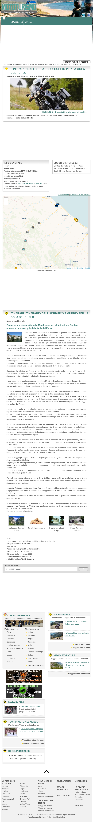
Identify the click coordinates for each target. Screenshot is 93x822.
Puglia (30, 639)
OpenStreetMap (78, 268)
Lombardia (11, 658)
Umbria (30, 655)
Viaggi (40, 791)
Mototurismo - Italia (36, 665)
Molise (30, 632)
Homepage (8, 64)
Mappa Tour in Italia (81, 648)
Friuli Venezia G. (8, 799)
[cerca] (41, 569)
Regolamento (33, 817)
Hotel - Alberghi (81, 792)
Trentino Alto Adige (35, 652)
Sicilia (29, 645)
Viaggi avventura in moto (79, 674)
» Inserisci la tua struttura (80, 195)
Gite (40, 786)
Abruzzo (10, 632)
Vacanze (41, 794)
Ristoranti (78, 800)
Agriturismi (79, 797)
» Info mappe (63, 195)
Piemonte (31, 635)
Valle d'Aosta (32, 658)
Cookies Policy (59, 817)
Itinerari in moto (20, 64)
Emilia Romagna (13, 645)
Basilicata (11, 635)
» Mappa (28, 22)
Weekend (42, 789)
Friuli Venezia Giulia (15, 648)
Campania (11, 642)
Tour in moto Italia (82, 644)
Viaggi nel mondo (45, 805)
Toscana (30, 648)
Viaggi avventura (45, 808)
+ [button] (6, 199)
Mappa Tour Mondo (46, 811)
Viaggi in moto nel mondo (33, 740)
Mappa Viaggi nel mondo (33, 743)
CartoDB (87, 268)
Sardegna (31, 642)
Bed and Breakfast (82, 795)
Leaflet (69, 268)
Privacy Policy (46, 817)
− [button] (6, 203)
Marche (10, 661)
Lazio (9, 652)
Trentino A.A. (25, 799)
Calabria (10, 639)
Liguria (9, 655)
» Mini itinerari (17, 22)
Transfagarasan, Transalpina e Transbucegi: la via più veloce (77, 664)
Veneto (30, 661)
